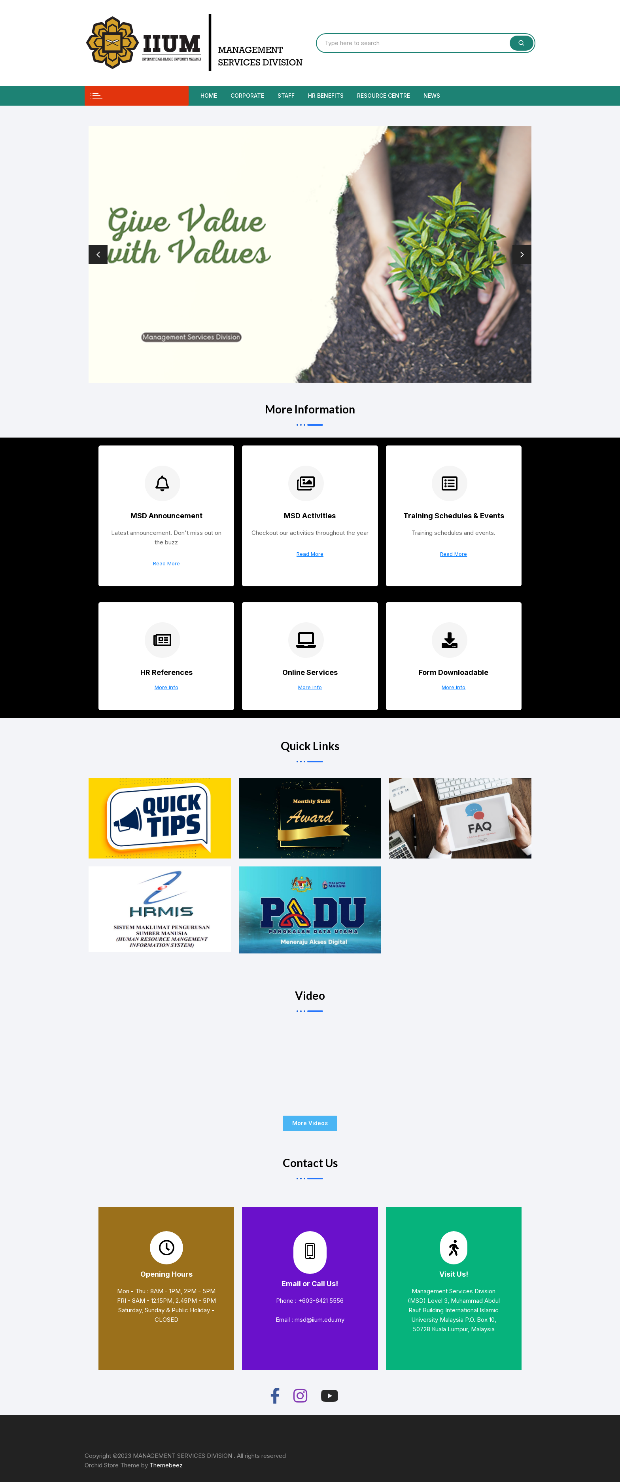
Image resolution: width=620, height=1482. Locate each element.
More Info (166, 687)
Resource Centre (383, 95)
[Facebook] (275, 1394)
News (431, 95)
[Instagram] (300, 1394)
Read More (166, 563)
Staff (286, 95)
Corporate (247, 95)
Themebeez (166, 1465)
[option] (310, 254)
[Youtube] (329, 1394)
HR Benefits (326, 95)
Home (208, 95)
